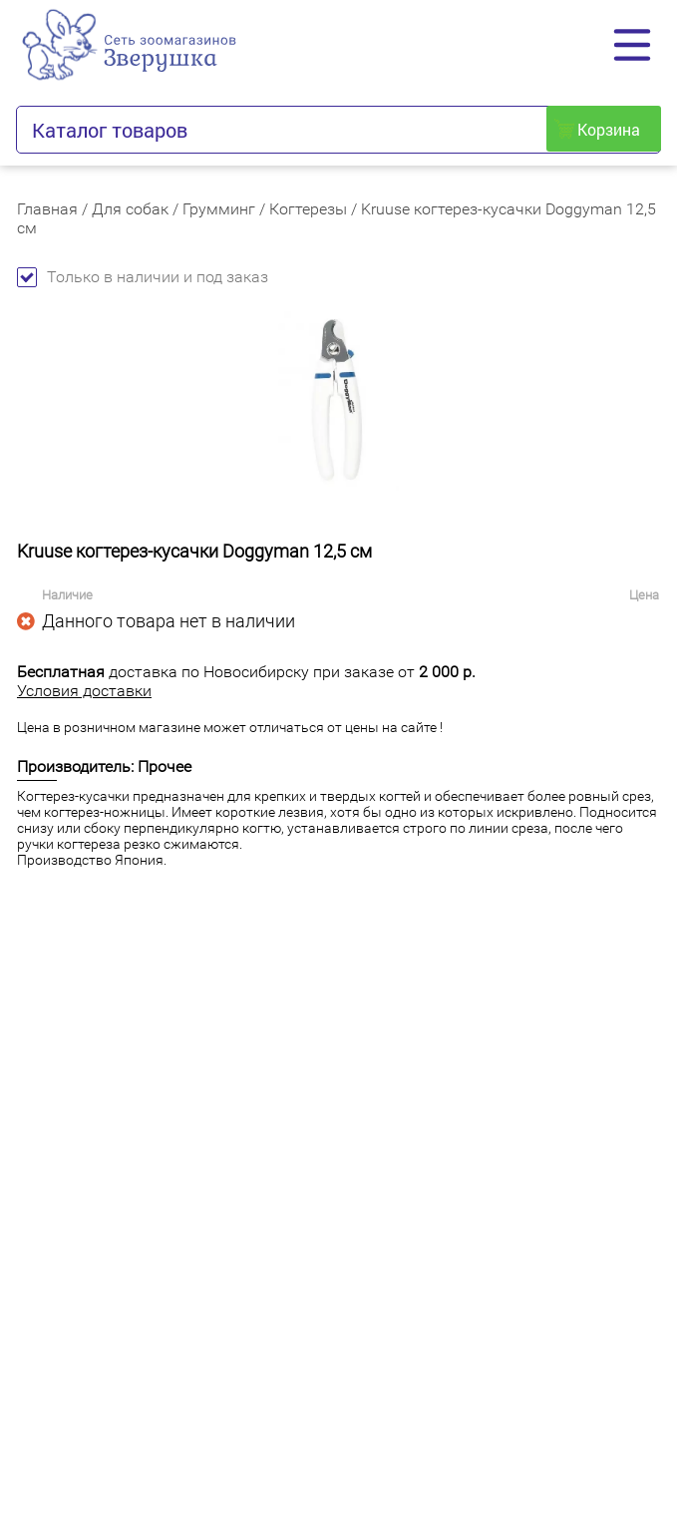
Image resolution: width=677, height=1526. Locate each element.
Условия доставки (84, 690)
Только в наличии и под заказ (142, 276)
